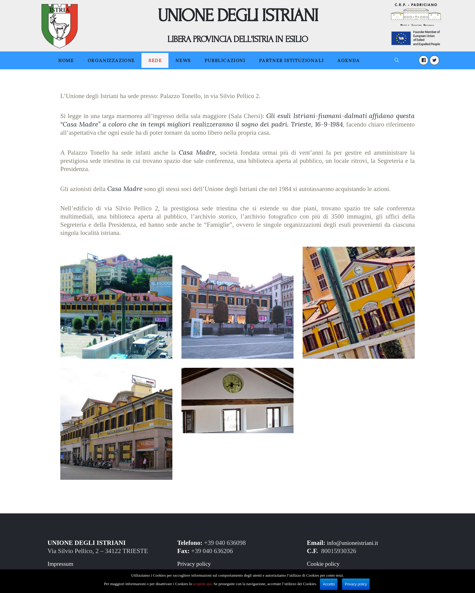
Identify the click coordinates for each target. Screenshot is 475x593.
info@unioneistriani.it (355, 542)
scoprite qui (202, 583)
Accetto (329, 584)
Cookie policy (325, 563)
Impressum (62, 563)
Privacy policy (195, 563)
